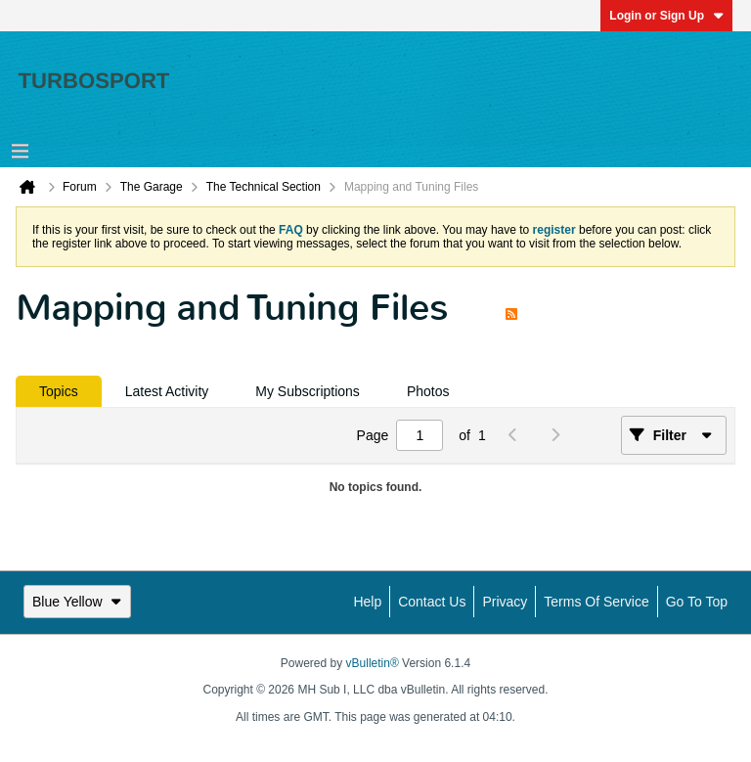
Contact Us (431, 601)
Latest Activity (167, 391)
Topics (58, 391)
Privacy (504, 601)
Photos (428, 391)
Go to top (697, 601)
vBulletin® (372, 663)
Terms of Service (596, 601)
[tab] (59, 391)
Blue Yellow (77, 601)
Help (367, 601)
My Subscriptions (307, 391)
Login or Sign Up (666, 15)
